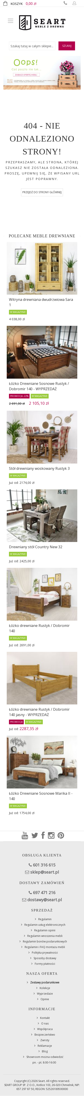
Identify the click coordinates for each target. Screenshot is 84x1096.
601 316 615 (44, 865)
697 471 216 (44, 892)
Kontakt (45, 1018)
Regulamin (45, 919)
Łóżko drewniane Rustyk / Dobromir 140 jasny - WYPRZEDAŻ (39, 712)
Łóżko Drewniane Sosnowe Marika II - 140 (41, 796)
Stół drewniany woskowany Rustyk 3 (39, 468)
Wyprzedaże (45, 993)
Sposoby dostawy (45, 958)
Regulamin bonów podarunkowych (45, 941)
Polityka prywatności (45, 952)
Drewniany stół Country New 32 (35, 546)
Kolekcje (45, 988)
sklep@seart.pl (44, 872)
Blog (45, 1051)
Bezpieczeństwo (44, 1034)
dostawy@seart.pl (44, 899)
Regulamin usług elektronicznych (44, 925)
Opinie (45, 999)
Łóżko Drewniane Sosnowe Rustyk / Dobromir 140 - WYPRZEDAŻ (39, 386)
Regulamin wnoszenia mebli (44, 936)
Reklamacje (45, 1046)
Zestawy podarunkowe (44, 982)
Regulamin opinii (44, 930)
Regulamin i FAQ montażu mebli (45, 947)
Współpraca (45, 1029)
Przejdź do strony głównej (42, 192)
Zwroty (44, 1040)
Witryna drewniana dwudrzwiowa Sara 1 (41, 302)
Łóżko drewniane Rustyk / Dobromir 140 (39, 628)
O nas (45, 1023)
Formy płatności (45, 964)
